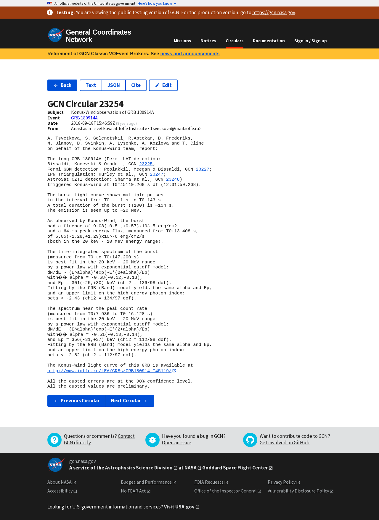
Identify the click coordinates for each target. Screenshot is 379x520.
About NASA (59, 482)
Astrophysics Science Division (139, 467)
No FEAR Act (133, 491)
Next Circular (129, 401)
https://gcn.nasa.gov (273, 12)
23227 (202, 169)
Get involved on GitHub (284, 442)
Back (62, 85)
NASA (190, 467)
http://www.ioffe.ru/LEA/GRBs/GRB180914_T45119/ (109, 371)
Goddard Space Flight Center (235, 467)
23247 (156, 174)
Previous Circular (76, 401)
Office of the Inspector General (225, 491)
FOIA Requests (209, 482)
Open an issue (176, 442)
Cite (136, 85)
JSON (113, 85)
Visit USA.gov (179, 506)
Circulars (234, 40)
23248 (173, 179)
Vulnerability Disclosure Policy (298, 491)
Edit (163, 85)
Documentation (269, 40)
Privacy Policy (282, 482)
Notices (208, 40)
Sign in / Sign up (310, 40)
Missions (182, 40)
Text (91, 85)
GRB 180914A (84, 118)
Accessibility (60, 491)
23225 (146, 164)
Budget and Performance (146, 482)
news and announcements (189, 53)
